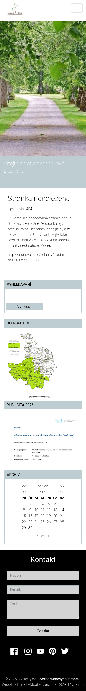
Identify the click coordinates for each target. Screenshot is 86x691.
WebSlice (9, 684)
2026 (43, 492)
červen (43, 486)
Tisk (22, 684)
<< (24, 486)
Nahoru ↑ (77, 684)
